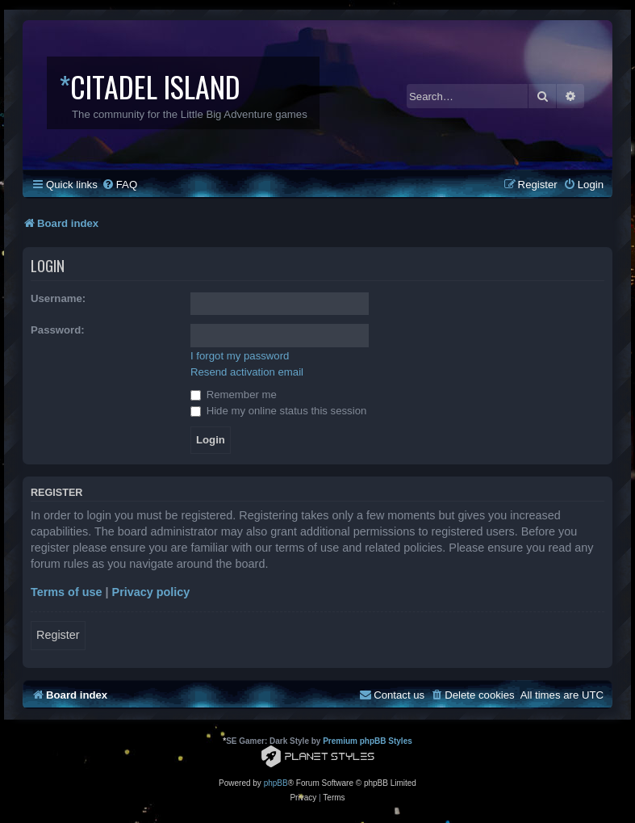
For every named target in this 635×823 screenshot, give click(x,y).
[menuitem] (119, 184)
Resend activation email (246, 372)
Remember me (233, 394)
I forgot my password (239, 356)
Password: (58, 330)
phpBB (276, 783)
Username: (58, 298)
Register (58, 634)
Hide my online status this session (278, 411)
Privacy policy (151, 592)
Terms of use (66, 592)
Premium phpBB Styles (367, 741)
